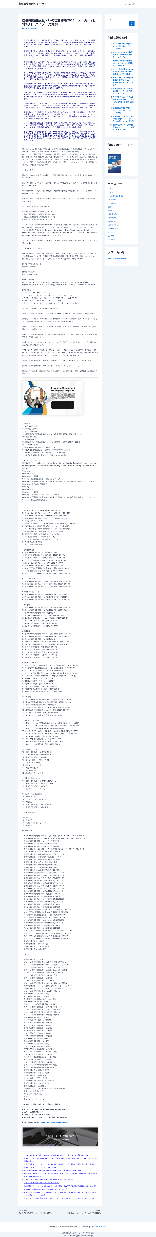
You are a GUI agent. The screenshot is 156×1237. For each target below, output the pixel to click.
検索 (109, 19)
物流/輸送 (111, 220)
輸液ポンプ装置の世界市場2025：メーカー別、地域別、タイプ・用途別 (123, 63)
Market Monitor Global (116, 195)
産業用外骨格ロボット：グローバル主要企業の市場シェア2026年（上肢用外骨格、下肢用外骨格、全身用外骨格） (60, 1164)
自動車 (110, 231)
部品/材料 (111, 238)
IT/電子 (110, 191)
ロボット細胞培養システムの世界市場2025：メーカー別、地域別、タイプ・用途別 (123, 71)
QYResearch (112, 199)
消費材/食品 (112, 213)
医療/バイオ (112, 209)
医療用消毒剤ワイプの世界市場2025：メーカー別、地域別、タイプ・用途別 (123, 90)
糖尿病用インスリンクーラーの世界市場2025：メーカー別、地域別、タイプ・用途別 (123, 118)
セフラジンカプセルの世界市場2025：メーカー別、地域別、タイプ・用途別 (123, 54)
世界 (109, 206)
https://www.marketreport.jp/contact (55, 1123)
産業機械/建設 (113, 227)
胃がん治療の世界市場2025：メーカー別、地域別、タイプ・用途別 (123, 46)
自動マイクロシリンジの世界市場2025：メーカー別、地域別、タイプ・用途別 (123, 126)
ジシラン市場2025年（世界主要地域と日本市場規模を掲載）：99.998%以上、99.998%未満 (52, 1170)
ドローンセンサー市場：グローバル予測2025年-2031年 (41, 1183)
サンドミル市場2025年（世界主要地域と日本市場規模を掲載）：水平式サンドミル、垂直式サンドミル (56, 1155)
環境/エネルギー (114, 224)
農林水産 (111, 235)
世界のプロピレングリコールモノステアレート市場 (40, 1167)
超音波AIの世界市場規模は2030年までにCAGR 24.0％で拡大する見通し (46, 1189)
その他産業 (112, 202)
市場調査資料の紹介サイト (34, 3)
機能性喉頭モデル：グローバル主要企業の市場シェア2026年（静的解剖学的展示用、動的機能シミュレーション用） (60, 1186)
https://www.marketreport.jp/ (118, 257)
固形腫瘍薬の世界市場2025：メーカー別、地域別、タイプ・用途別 (123, 109)
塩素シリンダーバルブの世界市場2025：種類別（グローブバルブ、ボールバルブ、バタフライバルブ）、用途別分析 (60, 1198)
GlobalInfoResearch (115, 188)
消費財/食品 (112, 217)
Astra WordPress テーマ (98, 1227)
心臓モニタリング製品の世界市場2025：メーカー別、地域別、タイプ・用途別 (48, 1180)
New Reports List (130, 4)
